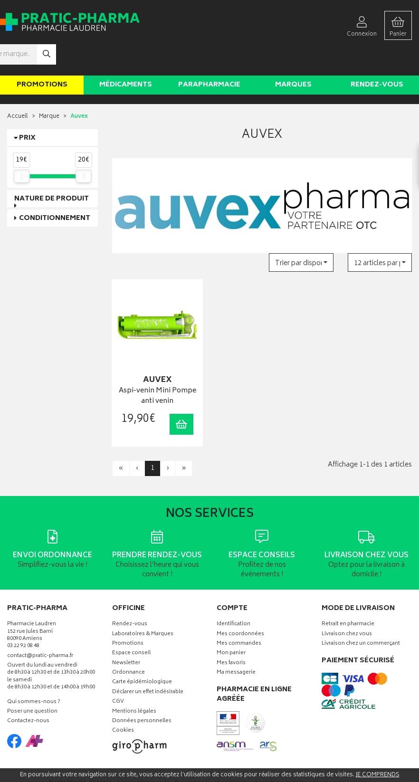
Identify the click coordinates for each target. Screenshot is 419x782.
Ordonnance (128, 644)
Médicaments (125, 56)
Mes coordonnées (240, 605)
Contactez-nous (28, 692)
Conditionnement (54, 190)
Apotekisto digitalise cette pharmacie (312, 754)
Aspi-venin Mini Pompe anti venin (157, 367)
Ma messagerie (236, 644)
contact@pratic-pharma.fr (40, 628)
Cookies (123, 702)
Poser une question (32, 683)
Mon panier (231, 624)
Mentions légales (134, 683)
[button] (301, 234)
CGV (118, 673)
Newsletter (126, 634)
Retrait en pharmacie (348, 595)
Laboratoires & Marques (142, 605)
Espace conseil (131, 624)
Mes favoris (231, 634)
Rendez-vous (377, 56)
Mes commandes (239, 615)
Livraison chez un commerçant (361, 615)
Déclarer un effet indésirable (147, 663)
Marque (49, 88)
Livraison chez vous (347, 605)
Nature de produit (51, 170)
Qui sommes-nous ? (33, 673)
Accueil (17, 88)
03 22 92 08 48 (23, 617)
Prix (27, 109)
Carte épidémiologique (142, 653)
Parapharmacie (209, 56)
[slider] (21, 147)
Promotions (42, 56)
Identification (233, 595)
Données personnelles (141, 692)
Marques (293, 56)
